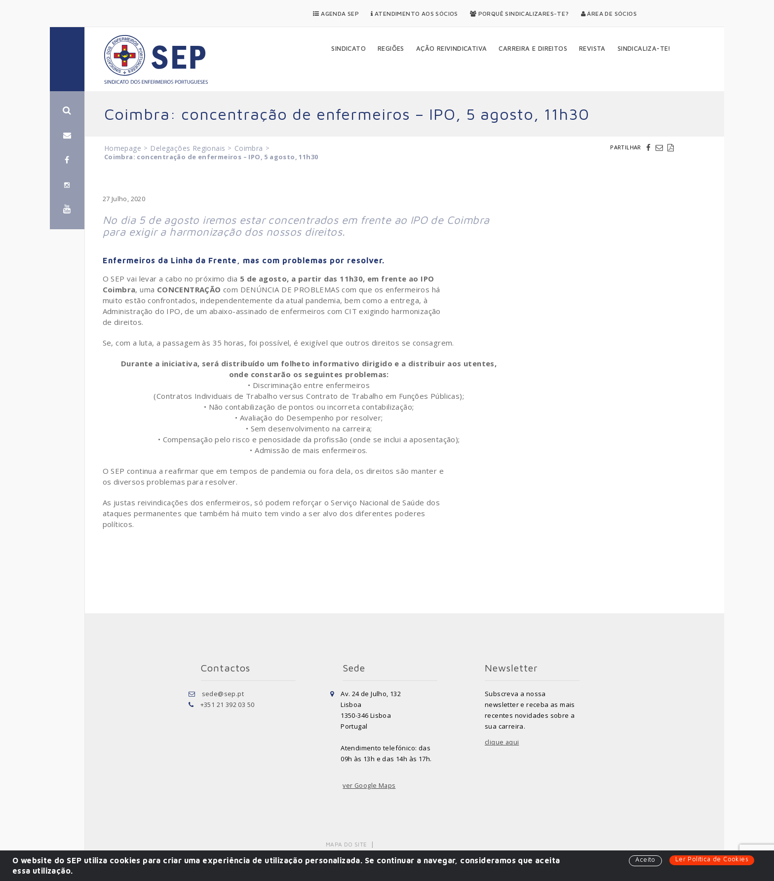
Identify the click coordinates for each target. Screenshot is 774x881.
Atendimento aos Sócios (414, 13)
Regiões (391, 48)
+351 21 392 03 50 (227, 704)
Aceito (645, 860)
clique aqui (502, 742)
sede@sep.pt (223, 693)
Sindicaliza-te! (644, 48)
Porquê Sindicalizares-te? (519, 13)
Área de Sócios (609, 13)
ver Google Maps (370, 785)
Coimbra (248, 148)
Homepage (122, 148)
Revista (592, 48)
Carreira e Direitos (533, 48)
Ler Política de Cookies (711, 859)
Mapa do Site (347, 844)
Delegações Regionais (187, 148)
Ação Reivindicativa (451, 48)
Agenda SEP (336, 13)
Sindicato (348, 48)
